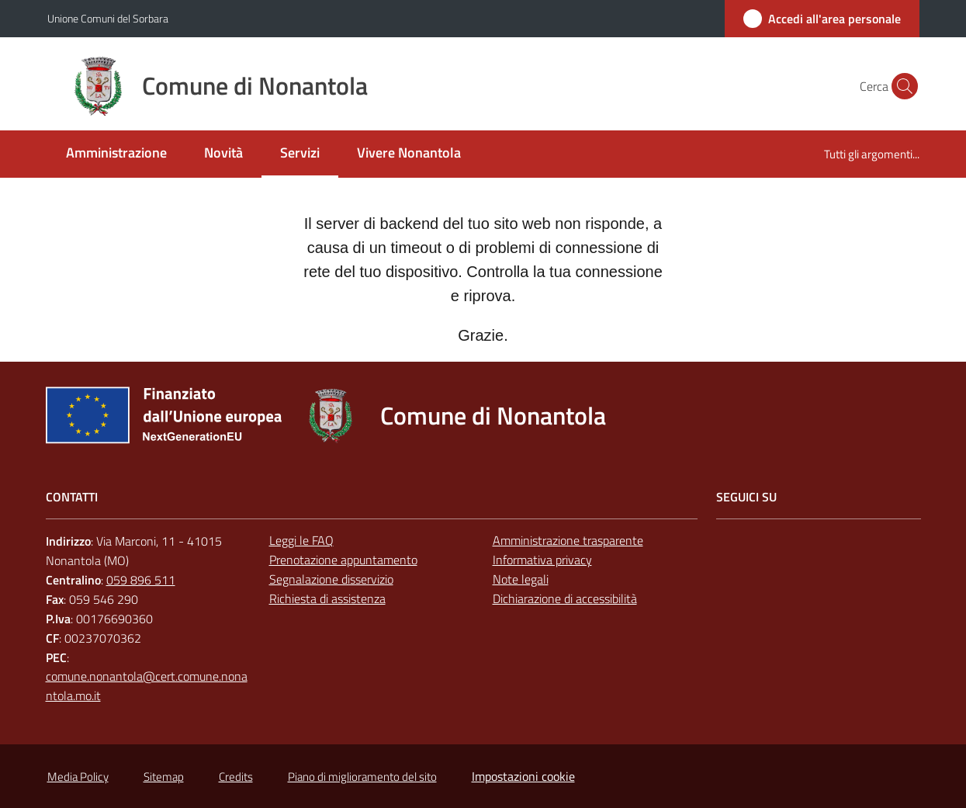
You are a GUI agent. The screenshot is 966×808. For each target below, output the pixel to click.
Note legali (521, 579)
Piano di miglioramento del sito (362, 776)
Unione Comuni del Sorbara (107, 18)
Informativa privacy (542, 559)
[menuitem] (116, 154)
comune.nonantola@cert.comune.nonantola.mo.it (147, 686)
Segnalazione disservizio (331, 579)
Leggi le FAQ (301, 540)
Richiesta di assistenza (327, 598)
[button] (900, 86)
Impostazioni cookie (523, 776)
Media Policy (78, 776)
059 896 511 (140, 579)
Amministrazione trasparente (568, 540)
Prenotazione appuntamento (343, 559)
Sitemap (164, 776)
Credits (236, 776)
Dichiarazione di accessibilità (565, 598)
